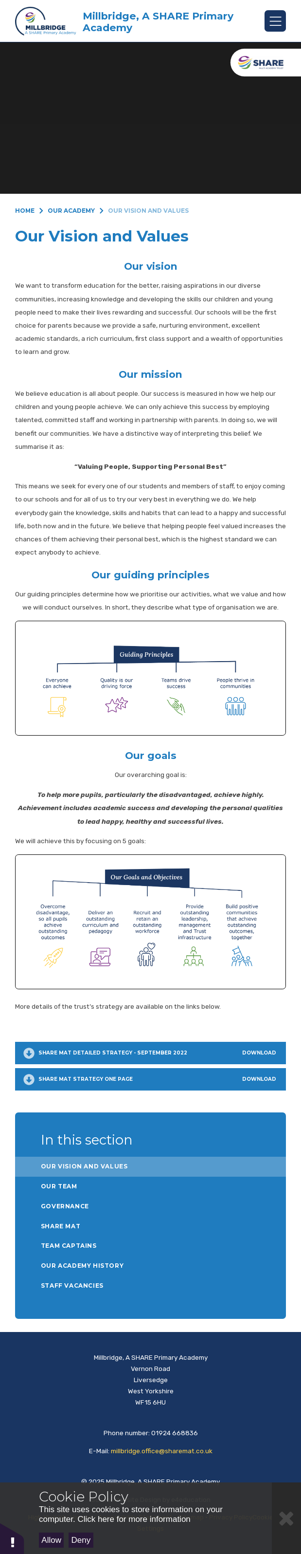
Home (25, 210)
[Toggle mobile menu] (275, 21)
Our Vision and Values (148, 210)
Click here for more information (133, 1519)
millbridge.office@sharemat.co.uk (161, 1451)
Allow (51, 1540)
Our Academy (71, 210)
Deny (81, 1540)
